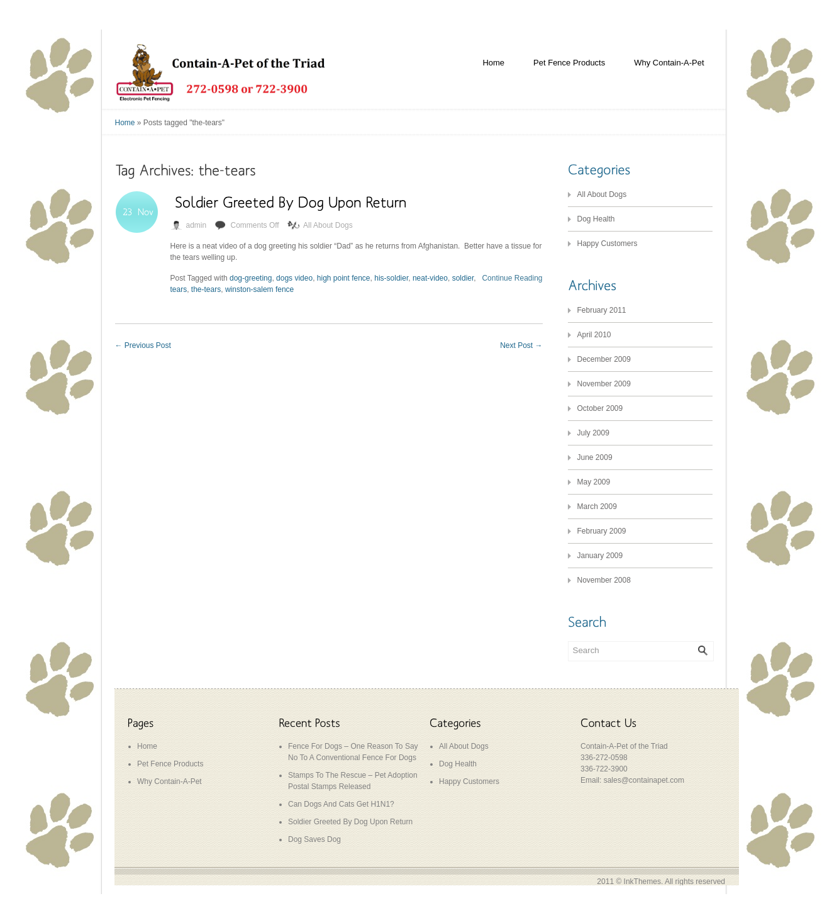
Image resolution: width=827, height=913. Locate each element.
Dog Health (596, 219)
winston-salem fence (259, 289)
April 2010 (594, 334)
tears (178, 289)
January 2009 (600, 555)
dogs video (294, 278)
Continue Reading (512, 278)
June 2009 (595, 457)
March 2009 (597, 506)
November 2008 (604, 580)
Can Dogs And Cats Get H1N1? (341, 804)
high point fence (343, 278)
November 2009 (604, 383)
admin (196, 225)
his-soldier (391, 278)
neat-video (430, 278)
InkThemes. (643, 881)
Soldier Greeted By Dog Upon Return (350, 821)
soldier (463, 278)
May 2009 (594, 482)
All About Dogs (328, 225)
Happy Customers (607, 243)
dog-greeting (251, 278)
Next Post (521, 345)
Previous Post (143, 345)
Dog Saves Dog (314, 839)
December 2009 (604, 359)
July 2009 (593, 432)
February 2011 (601, 310)
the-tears (206, 289)
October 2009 (600, 408)
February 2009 (601, 531)
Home (493, 62)
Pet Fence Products (569, 62)
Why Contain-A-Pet (669, 62)
